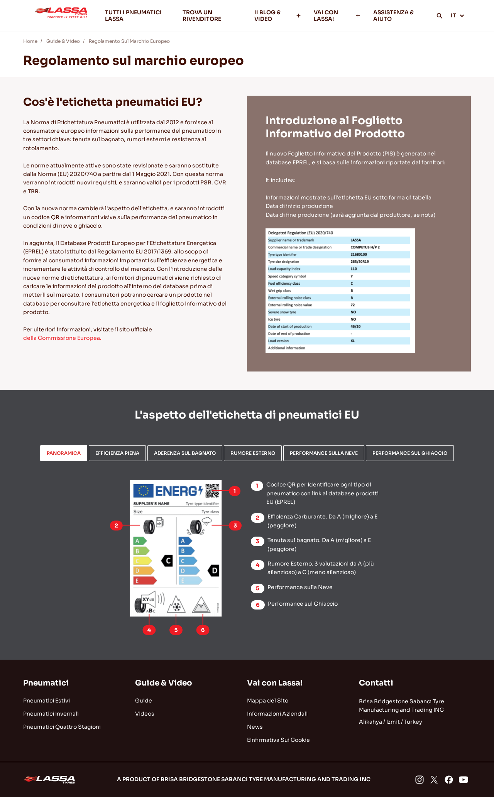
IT (458, 15)
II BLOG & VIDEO (277, 15)
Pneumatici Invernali (51, 713)
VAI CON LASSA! (337, 15)
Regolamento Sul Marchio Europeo (129, 41)
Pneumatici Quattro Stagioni (62, 726)
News (255, 726)
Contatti (376, 683)
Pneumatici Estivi (46, 700)
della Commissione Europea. (62, 337)
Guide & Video (63, 41)
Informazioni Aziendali (277, 713)
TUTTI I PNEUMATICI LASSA (133, 15)
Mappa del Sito (267, 700)
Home (30, 41)
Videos (144, 713)
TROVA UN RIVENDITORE (202, 15)
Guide (143, 700)
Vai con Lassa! (275, 683)
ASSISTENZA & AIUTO (393, 15)
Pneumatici (46, 683)
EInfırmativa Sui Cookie (278, 739)
